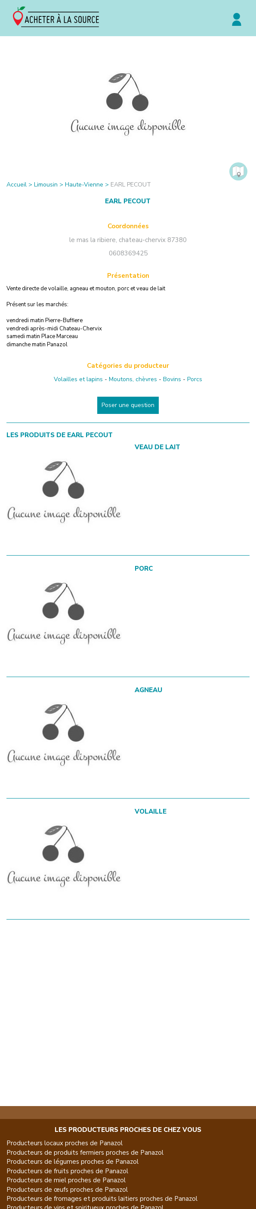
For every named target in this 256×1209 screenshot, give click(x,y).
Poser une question (128, 405)
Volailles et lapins (78, 379)
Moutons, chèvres (133, 379)
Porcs (194, 379)
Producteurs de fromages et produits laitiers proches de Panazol (101, 1198)
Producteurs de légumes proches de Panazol (72, 1161)
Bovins (172, 379)
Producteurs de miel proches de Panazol (66, 1180)
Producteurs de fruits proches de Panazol (67, 1171)
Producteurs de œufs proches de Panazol (67, 1189)
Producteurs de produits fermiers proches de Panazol (84, 1152)
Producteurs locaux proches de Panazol (64, 1143)
